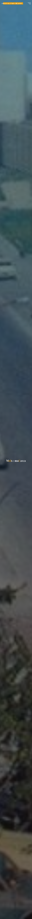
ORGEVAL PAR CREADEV (12, 3)
